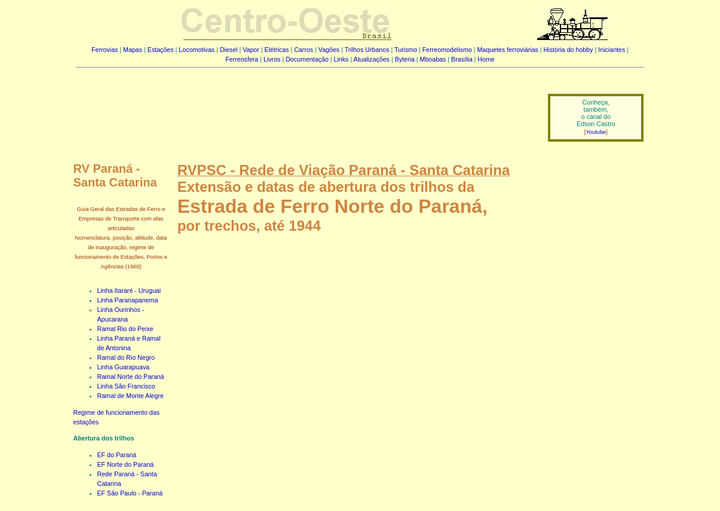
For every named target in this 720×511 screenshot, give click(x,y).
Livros (272, 59)
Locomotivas (197, 49)
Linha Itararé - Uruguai (129, 290)
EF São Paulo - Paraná (130, 493)
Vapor (251, 49)
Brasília (462, 59)
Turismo (405, 49)
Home (485, 59)
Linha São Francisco (126, 386)
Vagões (328, 49)
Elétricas (277, 49)
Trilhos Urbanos (367, 49)
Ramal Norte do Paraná (130, 376)
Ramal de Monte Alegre (130, 395)
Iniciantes (611, 49)
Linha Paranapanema (127, 300)
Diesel (229, 49)
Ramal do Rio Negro (126, 357)
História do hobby (568, 49)
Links (341, 59)
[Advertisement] (304, 109)
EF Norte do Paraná (125, 464)
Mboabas (433, 59)
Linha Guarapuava (123, 367)
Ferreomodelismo (447, 49)
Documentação (307, 59)
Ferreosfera (241, 59)
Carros (303, 49)
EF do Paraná (117, 454)
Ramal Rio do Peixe (125, 328)
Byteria (405, 59)
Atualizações (372, 59)
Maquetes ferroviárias (507, 49)
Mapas (132, 49)
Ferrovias (104, 49)
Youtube (596, 132)
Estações (161, 49)
